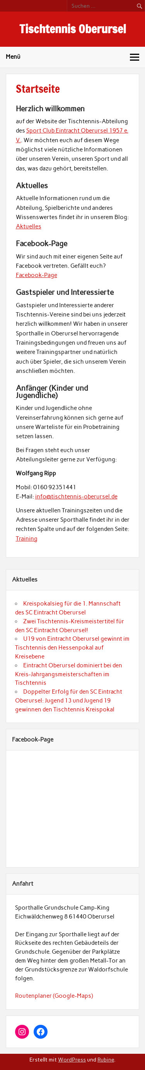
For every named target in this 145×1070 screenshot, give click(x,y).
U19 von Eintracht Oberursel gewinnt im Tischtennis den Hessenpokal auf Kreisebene (72, 647)
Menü (13, 56)
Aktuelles (28, 226)
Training (27, 538)
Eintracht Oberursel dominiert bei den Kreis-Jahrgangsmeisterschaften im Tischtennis (68, 674)
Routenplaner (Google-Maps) (54, 995)
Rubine (105, 1059)
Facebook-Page (36, 275)
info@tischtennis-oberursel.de (76, 496)
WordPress (72, 1059)
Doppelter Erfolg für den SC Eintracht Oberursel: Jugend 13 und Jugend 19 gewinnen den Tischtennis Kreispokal (68, 700)
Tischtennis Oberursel (72, 28)
